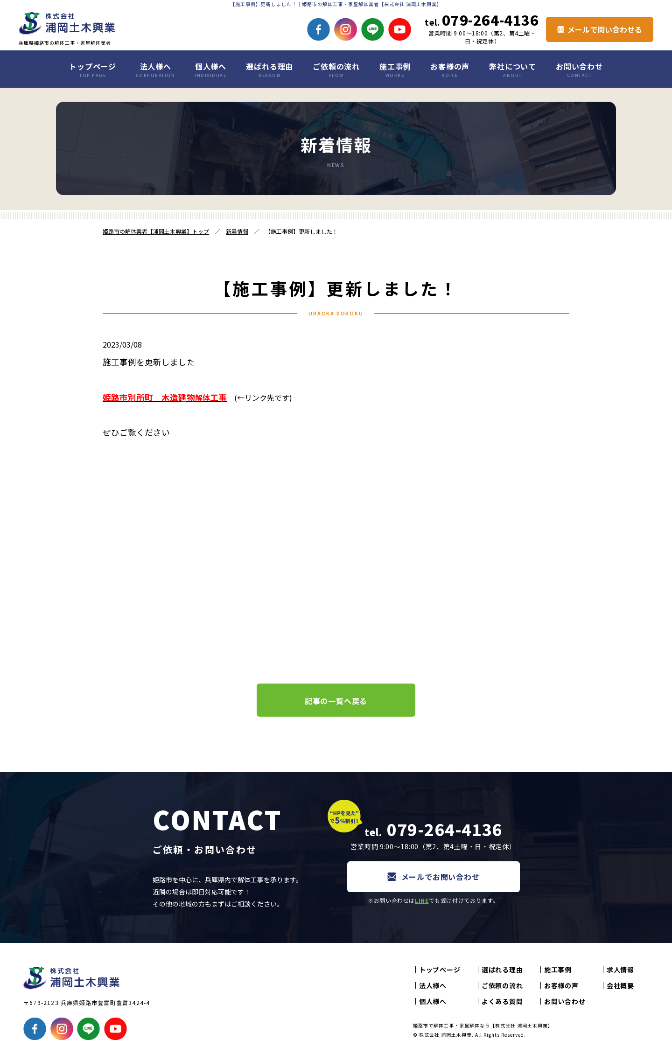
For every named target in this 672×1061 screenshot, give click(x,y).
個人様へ (210, 69)
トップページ (92, 69)
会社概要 (620, 985)
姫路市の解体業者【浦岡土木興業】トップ (156, 231)
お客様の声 (449, 69)
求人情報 (620, 969)
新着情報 (237, 231)
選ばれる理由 (269, 69)
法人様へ (155, 69)
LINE (421, 900)
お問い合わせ (579, 69)
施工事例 (395, 69)
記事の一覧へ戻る (336, 700)
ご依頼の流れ (336, 69)
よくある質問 (502, 1001)
